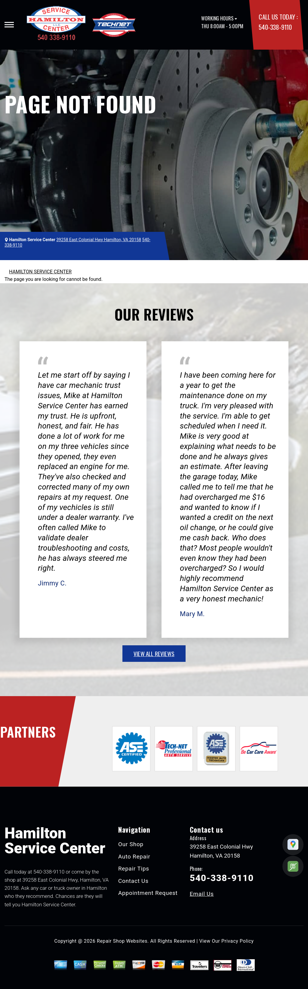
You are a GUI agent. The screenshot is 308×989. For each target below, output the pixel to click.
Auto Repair (134, 856)
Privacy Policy (237, 941)
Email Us (202, 894)
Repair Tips (133, 868)
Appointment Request (148, 892)
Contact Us (133, 880)
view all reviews (154, 653)
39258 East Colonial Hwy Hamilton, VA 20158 (98, 239)
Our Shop (130, 844)
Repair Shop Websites (122, 941)
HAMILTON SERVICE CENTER (40, 272)
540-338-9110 (275, 27)
